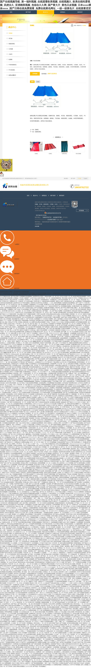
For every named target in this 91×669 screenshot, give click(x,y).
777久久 (2, 376)
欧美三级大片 (17, 434)
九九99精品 (32, 666)
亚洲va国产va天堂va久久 (21, 423)
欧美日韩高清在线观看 (79, 298)
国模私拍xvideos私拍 (13, 397)
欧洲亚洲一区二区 (71, 661)
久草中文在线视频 (83, 413)
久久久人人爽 (84, 322)
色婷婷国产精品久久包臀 (21, 479)
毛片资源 (82, 330)
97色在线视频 (25, 311)
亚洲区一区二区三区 (81, 455)
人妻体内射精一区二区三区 (51, 298)
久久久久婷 (51, 541)
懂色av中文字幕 (83, 557)
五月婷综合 (71, 492)
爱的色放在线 (22, 564)
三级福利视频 (26, 351)
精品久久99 (19, 637)
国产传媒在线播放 (56, 426)
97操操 (84, 607)
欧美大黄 (14, 647)
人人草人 (19, 509)
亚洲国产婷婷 (31, 404)
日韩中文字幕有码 (24, 602)
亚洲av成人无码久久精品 (77, 349)
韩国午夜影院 (72, 650)
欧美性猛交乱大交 (86, 408)
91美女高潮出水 (15, 456)
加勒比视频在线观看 (82, 360)
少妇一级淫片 (39, 537)
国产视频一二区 (47, 312)
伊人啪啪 (25, 344)
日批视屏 (48, 485)
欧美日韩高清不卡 (55, 458)
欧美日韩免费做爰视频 (43, 628)
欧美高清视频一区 (10, 543)
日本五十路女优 (29, 548)
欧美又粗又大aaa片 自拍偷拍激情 (72, 468)
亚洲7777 (74, 529)
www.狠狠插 (47, 477)
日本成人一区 (36, 373)
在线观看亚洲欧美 (18, 405)
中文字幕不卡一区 (45, 373)
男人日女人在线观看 (60, 352)
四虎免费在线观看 (79, 439)
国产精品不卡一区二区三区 (32, 376)
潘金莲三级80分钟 (44, 463)
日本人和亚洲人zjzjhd (20, 642)
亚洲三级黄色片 (48, 424)
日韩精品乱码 (15, 365)
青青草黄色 (43, 381)
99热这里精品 (46, 341)
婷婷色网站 (27, 559)
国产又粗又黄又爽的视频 (54, 330)
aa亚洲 (2, 442)
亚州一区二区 (10, 487)
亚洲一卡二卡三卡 (11, 604)
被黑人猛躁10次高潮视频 (26, 577)
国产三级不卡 (80, 304)
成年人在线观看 (66, 618)
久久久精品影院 (78, 351)
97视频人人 (53, 642)
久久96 (39, 621)
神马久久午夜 (32, 482)
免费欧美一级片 (43, 362)
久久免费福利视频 (85, 602)
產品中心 (45, 12)
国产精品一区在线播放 (34, 556)
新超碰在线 (21, 400)
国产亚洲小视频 (27, 471)
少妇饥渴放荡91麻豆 (35, 601)
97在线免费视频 (43, 428)
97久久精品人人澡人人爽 (55, 436)
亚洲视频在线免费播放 (25, 298)
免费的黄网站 (34, 351)
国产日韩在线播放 (55, 562)
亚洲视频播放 (86, 303)
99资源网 (71, 381)
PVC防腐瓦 (12, 70)
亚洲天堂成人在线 (71, 516)
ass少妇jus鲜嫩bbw (5, 578)
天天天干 (25, 392)
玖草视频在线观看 (57, 439)
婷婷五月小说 (62, 359)
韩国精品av (61, 397)
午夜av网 (30, 642)
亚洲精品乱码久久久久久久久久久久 (15, 388)
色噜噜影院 (32, 306)
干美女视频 (55, 383)
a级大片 (18, 597)
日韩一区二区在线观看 (14, 351)
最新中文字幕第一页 (42, 402)
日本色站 (37, 420)
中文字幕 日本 (20, 492)
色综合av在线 (15, 356)
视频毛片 (31, 583)
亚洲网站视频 (64, 322)
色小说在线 (32, 378)
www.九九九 (65, 569)
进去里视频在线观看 (83, 569)
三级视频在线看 (52, 375)
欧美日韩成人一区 (80, 380)
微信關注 (66, 180)
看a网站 (39, 636)
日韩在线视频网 (78, 400)
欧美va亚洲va (53, 428)
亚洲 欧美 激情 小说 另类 (78, 420)
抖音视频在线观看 (32, 372)
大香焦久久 (15, 394)
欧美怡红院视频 (49, 412)
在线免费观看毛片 (7, 645)
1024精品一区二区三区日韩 (30, 349)
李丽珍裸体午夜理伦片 (11, 359)
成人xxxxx (22, 612)
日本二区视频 (9, 348)
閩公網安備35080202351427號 (52, 214)
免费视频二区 (28, 359)
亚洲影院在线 (65, 546)
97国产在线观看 (32, 327)
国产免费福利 (46, 328)
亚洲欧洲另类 (20, 402)
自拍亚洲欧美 (67, 312)
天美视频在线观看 (74, 447)
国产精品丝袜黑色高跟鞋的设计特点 (80, 373)
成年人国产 (55, 344)
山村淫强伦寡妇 (27, 352)
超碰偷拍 (63, 404)
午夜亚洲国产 (21, 506)
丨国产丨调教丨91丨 (38, 500)
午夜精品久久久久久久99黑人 (16, 633)
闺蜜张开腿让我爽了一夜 (74, 309)
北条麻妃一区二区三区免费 (47, 529)
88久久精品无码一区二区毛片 (41, 314)
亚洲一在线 (71, 580)
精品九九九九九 (76, 317)
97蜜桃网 (66, 633)
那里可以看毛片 (17, 348)
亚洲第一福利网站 (70, 455)
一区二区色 (25, 434)
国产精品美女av (38, 388)
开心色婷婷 (45, 368)
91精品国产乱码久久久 (67, 540)
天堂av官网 (51, 605)
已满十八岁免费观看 (70, 573)
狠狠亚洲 (58, 332)
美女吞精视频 (83, 506)
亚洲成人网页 (57, 424)
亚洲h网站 (71, 400)
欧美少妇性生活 (8, 533)
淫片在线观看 (57, 577)
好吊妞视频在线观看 (81, 324)
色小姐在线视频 (27, 346)
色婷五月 (12, 626)
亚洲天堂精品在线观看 (53, 440)
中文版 (79, 180)
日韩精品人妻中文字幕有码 (62, 412)
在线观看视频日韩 (59, 641)
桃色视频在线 (16, 320)
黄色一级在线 (18, 599)
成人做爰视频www (31, 330)
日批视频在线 (15, 588)
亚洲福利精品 (45, 420)
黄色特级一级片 (43, 338)
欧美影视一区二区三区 (56, 311)
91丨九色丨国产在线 (52, 349)
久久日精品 (26, 348)
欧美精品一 (4, 404)
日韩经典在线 (78, 613)
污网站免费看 (56, 319)
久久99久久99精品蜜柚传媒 (78, 508)
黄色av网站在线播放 (38, 511)
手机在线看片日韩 (24, 522)
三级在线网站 (10, 423)
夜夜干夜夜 (60, 357)
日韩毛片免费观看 (66, 519)
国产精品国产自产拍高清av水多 (28, 442)
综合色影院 (70, 314)
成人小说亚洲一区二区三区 (37, 397)
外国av (2, 309)
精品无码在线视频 (77, 655)
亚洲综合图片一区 (83, 482)
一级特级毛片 (15, 618)
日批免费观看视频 (70, 500)
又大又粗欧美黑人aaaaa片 (59, 596)
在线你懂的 (55, 556)
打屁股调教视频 (72, 364)
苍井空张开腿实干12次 (34, 497)
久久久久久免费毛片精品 (78, 549)
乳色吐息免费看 (17, 554)
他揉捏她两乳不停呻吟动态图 (43, 319)
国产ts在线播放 (38, 309)
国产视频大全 (56, 448)
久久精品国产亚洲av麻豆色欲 (26, 537)
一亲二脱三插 (61, 418)
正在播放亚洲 (63, 503)
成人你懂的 (86, 613)
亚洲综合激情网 (8, 541)
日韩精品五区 (63, 442)
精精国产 (27, 300)
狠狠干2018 (47, 439)
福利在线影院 (65, 440)
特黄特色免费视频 (64, 479)
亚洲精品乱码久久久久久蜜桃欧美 (21, 589)
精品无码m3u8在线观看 (6, 352)
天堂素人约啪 (11, 460)
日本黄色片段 (48, 655)
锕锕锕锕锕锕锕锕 (29, 383)
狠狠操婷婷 (21, 328)
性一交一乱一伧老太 (75, 301)
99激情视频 (25, 322)
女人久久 (54, 354)
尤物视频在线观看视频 (6, 650)
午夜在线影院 (52, 495)
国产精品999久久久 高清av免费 (71, 615)
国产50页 (63, 309)
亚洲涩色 (23, 474)
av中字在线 (72, 513)
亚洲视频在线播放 (66, 308)
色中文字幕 (23, 639)
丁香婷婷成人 (78, 428)
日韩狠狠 (74, 482)
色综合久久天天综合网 (50, 405)
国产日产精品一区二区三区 (49, 549)
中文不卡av (59, 565)
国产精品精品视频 (13, 522)
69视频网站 (80, 653)
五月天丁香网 (44, 650)
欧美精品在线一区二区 (20, 404)
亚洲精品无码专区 (51, 564)
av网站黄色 (44, 480)
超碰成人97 (73, 649)
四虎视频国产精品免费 (39, 456)
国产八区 (25, 525)
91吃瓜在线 (54, 522)
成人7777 (40, 439)
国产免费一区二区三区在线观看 (16, 330)
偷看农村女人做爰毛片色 (63, 509)
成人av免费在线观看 (25, 394)
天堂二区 (52, 447)
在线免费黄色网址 (64, 445)
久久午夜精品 (9, 434)
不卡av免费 (40, 306)
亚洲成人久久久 (65, 332)
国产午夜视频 (58, 336)
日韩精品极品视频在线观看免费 (60, 373)
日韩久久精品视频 (33, 617)
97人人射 (39, 612)
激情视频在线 (84, 658)
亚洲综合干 (28, 301)
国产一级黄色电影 (39, 553)
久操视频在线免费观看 (36, 424)
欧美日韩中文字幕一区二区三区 (43, 466)
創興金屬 (32, 115)
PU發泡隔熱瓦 (13, 64)
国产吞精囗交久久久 (16, 500)
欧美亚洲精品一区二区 (83, 364)
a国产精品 (14, 605)
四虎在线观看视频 (57, 468)
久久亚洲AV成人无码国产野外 (76, 367)
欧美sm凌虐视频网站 (79, 388)
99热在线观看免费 (75, 370)
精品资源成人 (13, 472)
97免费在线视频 (25, 444)
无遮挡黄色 (29, 511)
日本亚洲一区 (56, 545)
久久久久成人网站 (62, 581)
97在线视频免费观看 (54, 461)
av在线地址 (21, 415)
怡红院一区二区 (51, 356)
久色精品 (54, 464)
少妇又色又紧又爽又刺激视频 (33, 328)
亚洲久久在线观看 (52, 637)
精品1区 (87, 426)
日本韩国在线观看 (38, 655)
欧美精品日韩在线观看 (58, 386)
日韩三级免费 (26, 629)
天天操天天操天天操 (45, 545)
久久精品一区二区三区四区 (23, 312)
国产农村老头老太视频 (42, 447)
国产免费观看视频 (31, 418)
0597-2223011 (52, 73)
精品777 (66, 381)
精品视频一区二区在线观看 (33, 317)
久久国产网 (8, 332)
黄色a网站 (85, 599)
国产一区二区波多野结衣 (23, 543)
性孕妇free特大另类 (69, 378)
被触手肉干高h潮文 (75, 368)
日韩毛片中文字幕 (20, 514)
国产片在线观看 (71, 360)
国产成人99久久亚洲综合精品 (25, 309)
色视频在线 (53, 301)
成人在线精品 (4, 436)
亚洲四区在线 (25, 439)
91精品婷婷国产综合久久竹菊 (50, 416)
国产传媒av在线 (34, 311)
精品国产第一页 (22, 490)
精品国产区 (3, 407)
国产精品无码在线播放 (77, 424)
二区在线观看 (45, 458)
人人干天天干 (11, 511)
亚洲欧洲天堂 (86, 444)
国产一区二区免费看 (54, 498)
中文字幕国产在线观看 (8, 402)
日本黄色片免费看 (48, 320)
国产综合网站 (78, 484)
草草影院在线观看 (74, 609)
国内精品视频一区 (35, 543)
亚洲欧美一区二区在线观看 (61, 514)
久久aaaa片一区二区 (55, 569)
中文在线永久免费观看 (58, 661)
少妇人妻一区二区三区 (28, 541)
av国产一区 (34, 362)
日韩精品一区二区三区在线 (50, 573)
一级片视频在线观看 (21, 327)
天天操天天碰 (37, 448)
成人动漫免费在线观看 (19, 517)
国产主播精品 (12, 623)
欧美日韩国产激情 (23, 338)
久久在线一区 (53, 650)
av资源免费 (6, 625)
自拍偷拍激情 (60, 388)
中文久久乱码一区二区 (66, 298)
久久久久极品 (57, 317)
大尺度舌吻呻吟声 (16, 620)
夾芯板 (10, 38)
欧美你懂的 (30, 303)
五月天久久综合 (31, 336)
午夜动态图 (82, 365)
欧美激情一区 (4, 341)
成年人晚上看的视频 (23, 661)
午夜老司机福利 (21, 380)
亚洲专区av (84, 452)
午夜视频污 (56, 322)
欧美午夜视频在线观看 (38, 352)
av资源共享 (33, 413)
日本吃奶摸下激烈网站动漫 (36, 322)
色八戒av (48, 620)
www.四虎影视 (85, 354)
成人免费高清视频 (65, 450)
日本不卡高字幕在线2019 (36, 423)
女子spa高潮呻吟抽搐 (30, 636)
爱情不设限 (53, 572)
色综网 (75, 320)
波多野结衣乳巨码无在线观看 (13, 319)
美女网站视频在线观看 (31, 546)
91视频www (86, 553)
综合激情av (6, 455)
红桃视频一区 (17, 613)
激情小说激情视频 (50, 437)
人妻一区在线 (46, 431)
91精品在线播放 (79, 474)
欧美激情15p (25, 493)
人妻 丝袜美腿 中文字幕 (22, 601)
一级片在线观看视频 (13, 378)
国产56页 (23, 593)
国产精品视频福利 (44, 311)
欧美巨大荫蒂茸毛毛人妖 (78, 453)
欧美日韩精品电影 (69, 380)
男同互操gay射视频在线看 (17, 333)
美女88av (84, 412)
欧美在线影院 (50, 410)
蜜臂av (87, 352)
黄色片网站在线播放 (47, 636)
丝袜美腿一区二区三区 (19, 336)
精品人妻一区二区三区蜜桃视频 (46, 593)
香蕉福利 (60, 381)
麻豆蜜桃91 (71, 327)
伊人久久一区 (9, 376)
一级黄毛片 (20, 581)
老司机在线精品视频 (73, 625)
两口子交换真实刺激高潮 (42, 404)
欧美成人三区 (11, 383)
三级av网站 (56, 364)
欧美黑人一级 (6, 400)
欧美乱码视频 (65, 316)
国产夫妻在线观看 (18, 562)
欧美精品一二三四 (21, 426)
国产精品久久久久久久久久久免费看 (46, 357)
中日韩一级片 (65, 458)
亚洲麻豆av (48, 535)
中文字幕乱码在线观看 (58, 538)
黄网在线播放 (20, 649)
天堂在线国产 (23, 575)
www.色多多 (24, 410)
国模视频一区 (75, 396)
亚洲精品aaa (28, 333)
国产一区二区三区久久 (74, 581)
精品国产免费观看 (51, 456)
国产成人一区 (26, 535)
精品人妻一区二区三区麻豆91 (78, 517)
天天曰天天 (52, 348)
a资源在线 (49, 506)
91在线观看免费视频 (43, 365)
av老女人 (66, 311)
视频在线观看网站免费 (65, 328)
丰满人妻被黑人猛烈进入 (12, 431)
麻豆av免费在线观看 (6, 580)
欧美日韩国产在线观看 (28, 420)
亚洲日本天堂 (19, 314)
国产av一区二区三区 (67, 448)
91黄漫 (30, 432)
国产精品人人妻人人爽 (82, 376)
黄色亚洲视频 (27, 498)
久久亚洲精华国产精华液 (62, 368)
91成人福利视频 (6, 530)
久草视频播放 (20, 383)
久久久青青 (67, 460)
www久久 (60, 572)
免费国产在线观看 (65, 346)
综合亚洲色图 (59, 351)
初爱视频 (38, 604)
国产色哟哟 (27, 354)
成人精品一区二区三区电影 (62, 508)
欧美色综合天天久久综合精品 (41, 562)
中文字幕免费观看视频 (62, 447)
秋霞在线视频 (72, 319)
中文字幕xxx (3, 469)
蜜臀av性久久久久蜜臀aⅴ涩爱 (44, 336)
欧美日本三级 (15, 461)
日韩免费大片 (37, 458)
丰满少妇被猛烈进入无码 (10, 357)
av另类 (82, 559)
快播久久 (23, 320)
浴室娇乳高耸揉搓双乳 (35, 431)
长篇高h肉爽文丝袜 (20, 418)
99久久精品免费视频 (14, 450)
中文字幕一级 (61, 365)
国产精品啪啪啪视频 (37, 665)
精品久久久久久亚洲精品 (20, 428)
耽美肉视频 (48, 472)
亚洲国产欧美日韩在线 (6, 554)
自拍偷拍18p (66, 348)
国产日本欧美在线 (24, 370)
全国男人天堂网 (81, 410)
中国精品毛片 (7, 647)
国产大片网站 (11, 601)
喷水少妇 (58, 402)
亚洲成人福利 (60, 437)
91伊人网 (50, 376)
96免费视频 (50, 384)
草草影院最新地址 (52, 381)
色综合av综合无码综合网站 (56, 487)
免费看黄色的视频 (20, 626)
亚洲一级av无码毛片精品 (23, 424)
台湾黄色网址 (35, 529)
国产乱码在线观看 (80, 527)
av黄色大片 (77, 397)
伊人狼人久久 (24, 431)
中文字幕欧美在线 (5, 298)
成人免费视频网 (6, 665)
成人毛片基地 (21, 384)
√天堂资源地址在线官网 (7, 418)
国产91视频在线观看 (52, 360)
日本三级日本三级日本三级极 (11, 432)
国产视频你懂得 (83, 509)
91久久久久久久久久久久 (8, 314)
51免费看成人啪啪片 (63, 599)
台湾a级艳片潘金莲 (34, 468)
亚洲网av (52, 389)
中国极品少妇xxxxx (83, 300)
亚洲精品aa (88, 585)
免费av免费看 (53, 551)
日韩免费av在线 (16, 367)
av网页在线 (8, 442)
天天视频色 (67, 482)
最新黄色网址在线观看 (48, 303)
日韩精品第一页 (75, 556)
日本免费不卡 (66, 424)
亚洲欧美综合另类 (38, 333)
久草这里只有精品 (15, 474)
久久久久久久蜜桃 (75, 514)
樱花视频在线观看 (75, 354)
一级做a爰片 (9, 532)
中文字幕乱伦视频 (26, 450)
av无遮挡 (65, 439)
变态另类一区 (40, 615)
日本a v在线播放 (53, 453)
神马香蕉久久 (18, 352)
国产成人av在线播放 (17, 392)
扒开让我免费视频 (34, 344)
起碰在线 (64, 367)
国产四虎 (71, 431)
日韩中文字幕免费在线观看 (77, 458)
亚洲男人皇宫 (86, 578)
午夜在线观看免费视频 (31, 384)
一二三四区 (81, 511)
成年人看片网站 (24, 505)
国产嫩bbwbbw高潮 (59, 376)
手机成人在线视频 (85, 450)
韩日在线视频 (10, 479)
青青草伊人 (34, 589)
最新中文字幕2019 (5, 356)
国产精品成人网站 (55, 431)
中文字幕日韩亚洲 (47, 525)
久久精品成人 (43, 519)
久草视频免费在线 (47, 516)
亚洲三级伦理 (73, 569)
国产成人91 (30, 570)
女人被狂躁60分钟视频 (72, 365)
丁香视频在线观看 (48, 514)
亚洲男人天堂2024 (34, 513)
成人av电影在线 (20, 511)
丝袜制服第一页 (80, 327)
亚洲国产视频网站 (58, 658)
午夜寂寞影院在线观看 (79, 554)
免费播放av (47, 652)
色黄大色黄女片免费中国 (56, 660)
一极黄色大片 (84, 626)
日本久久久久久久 (54, 335)
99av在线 (2, 485)
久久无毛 (38, 378)
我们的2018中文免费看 (6, 575)
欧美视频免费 (50, 530)
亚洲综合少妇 (46, 497)
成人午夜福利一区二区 (73, 636)
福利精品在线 (68, 303)
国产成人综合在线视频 (13, 464)
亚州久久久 (41, 442)
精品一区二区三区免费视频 (49, 444)
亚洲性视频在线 (69, 487)
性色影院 (11, 340)
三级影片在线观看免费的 (28, 360)
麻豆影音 (5, 506)
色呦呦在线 (3, 330)
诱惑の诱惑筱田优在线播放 (12, 503)
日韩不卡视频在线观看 (29, 316)
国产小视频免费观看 (12, 631)
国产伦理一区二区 (20, 501)
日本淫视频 (52, 402)
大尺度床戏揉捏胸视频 (79, 490)
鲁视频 (14, 516)
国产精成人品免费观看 (8, 501)
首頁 (11, 12)
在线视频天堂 (6, 500)
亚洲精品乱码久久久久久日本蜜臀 (45, 400)
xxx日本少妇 (63, 364)
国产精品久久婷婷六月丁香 (46, 351)
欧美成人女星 (83, 333)
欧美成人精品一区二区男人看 (8, 463)
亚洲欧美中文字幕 (49, 306)
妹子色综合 (71, 392)
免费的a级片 (42, 637)
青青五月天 (11, 561)
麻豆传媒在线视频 (58, 460)
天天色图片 (34, 535)
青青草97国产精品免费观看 (81, 314)
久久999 (54, 370)
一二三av (41, 445)
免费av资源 (17, 322)
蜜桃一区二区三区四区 (25, 437)
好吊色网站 (5, 537)
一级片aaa (52, 372)
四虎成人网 (52, 484)
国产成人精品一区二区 (61, 421)
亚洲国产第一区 (61, 405)
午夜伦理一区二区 (28, 554)
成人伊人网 (60, 338)
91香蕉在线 (49, 594)
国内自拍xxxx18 (64, 416)
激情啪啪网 (54, 524)
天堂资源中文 (86, 405)
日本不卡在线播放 (85, 660)
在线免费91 (45, 503)
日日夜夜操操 (33, 464)
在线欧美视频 (11, 344)
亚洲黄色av (22, 317)
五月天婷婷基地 (52, 480)
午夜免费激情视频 (74, 322)
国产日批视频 (49, 399)
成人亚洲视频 (42, 589)
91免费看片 (35, 335)
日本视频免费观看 (62, 521)
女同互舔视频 (42, 620)
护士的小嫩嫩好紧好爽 (34, 343)
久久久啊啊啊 (21, 516)
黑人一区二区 (67, 572)
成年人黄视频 (55, 548)
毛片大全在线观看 (19, 561)
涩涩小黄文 (37, 508)
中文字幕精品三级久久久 (72, 437)
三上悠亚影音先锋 (10, 508)
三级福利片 (67, 338)
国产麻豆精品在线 (46, 556)
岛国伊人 (14, 328)
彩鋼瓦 (37, 129)
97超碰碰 (21, 548)
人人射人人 (45, 569)
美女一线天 (45, 660)
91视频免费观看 (33, 509)
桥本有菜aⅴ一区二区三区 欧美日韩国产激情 (46, 625)
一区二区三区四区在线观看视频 (45, 505)
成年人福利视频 (58, 320)
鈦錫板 (10, 59)
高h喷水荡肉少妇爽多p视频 (47, 578)
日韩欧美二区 (22, 303)
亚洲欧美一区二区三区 (83, 561)
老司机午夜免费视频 (38, 437)
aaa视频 (19, 623)
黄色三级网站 (16, 360)
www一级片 (9, 336)
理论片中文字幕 (38, 453)
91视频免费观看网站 (83, 332)
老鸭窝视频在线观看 (10, 309)
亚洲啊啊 (42, 485)
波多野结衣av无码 (38, 298)
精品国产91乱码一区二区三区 (62, 591)
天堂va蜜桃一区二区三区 (68, 501)
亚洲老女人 (3, 344)
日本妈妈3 (21, 301)
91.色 (56, 327)
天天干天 (68, 530)
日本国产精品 (61, 551)
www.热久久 (64, 410)
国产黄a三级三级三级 (54, 501)
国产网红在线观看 (7, 519)
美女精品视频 (21, 529)
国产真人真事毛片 (58, 407)
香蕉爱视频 (33, 621)
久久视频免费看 (15, 391)
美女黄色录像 (59, 570)
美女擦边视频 (70, 505)
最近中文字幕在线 (17, 471)
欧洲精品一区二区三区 (33, 380)
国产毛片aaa (81, 429)
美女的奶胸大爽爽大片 (64, 396)
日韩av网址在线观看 (80, 471)
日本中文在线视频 (17, 530)
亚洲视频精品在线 (30, 469)
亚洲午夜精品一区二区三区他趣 (71, 408)
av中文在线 (21, 591)
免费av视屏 (44, 376)
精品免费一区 (64, 541)
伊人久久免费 (61, 564)
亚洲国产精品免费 (69, 570)
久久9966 (74, 522)
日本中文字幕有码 (11, 509)
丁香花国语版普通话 (81, 383)
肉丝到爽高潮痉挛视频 (24, 524)
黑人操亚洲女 (61, 464)
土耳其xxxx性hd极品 (18, 546)
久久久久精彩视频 (12, 466)
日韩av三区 (9, 428)
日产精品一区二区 (79, 505)
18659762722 (81, 189)
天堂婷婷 (58, 540)
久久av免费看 (75, 372)
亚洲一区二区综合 (5, 391)
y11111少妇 (71, 612)
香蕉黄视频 (59, 389)
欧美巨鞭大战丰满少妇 (8, 312)
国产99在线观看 (46, 343)
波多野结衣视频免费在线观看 (13, 349)
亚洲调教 (71, 480)
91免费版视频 (79, 381)
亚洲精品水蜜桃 (39, 308)
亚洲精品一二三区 (48, 304)
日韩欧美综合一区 (65, 556)
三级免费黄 (79, 418)
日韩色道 (19, 362)
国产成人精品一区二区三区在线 (39, 325)
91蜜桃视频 (80, 522)
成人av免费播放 (77, 303)
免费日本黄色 (54, 328)
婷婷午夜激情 (68, 388)
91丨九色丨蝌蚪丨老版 (7, 593)
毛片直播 (55, 655)
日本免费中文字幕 (65, 420)
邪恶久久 (56, 554)
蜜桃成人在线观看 (32, 399)
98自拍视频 (57, 384)
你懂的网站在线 (75, 346)
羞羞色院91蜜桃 (35, 480)
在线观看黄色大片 (19, 376)
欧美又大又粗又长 (79, 585)
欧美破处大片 (11, 617)
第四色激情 (17, 532)
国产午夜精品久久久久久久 (73, 386)
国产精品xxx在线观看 (59, 516)
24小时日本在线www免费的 (71, 485)
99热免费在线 (71, 383)
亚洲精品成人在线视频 (70, 586)
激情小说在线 (43, 408)
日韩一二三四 (20, 469)
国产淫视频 (63, 625)
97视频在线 (6, 437)
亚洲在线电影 (76, 562)
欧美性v (86, 639)
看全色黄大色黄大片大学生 (69, 300)
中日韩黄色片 (44, 495)
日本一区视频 (10, 485)
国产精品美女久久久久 (77, 343)
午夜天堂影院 (79, 621)
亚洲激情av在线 (63, 513)
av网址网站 (58, 367)
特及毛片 (56, 413)
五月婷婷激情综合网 (74, 541)
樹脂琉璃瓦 (12, 43)
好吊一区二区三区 (35, 444)
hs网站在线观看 (17, 447)
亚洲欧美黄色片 (44, 572)
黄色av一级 (63, 561)
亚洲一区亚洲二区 (35, 367)
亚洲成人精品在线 (67, 362)
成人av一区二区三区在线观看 (52, 333)
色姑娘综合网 (69, 495)
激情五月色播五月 (25, 332)
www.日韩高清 (59, 578)
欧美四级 (64, 392)
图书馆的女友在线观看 (54, 362)
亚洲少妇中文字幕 (71, 359)
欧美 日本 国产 (40, 647)
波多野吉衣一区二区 (58, 455)
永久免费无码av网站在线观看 (37, 324)
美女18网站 (83, 447)
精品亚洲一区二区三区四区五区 (9, 306)
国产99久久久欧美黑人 (35, 434)
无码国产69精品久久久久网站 (9, 452)
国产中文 (67, 399)
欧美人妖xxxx (87, 416)
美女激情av (8, 360)
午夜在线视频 (26, 367)
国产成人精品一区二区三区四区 (21, 480)
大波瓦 (10, 54)
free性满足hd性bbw (44, 522)
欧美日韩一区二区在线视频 (74, 306)
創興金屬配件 (12, 75)
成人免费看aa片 (85, 308)
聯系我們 (79, 12)
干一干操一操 (55, 423)
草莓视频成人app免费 (82, 391)
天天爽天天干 (53, 521)
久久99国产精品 (34, 493)
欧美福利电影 (35, 394)
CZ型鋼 (11, 49)
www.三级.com (80, 500)
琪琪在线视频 (57, 543)
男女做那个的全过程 (51, 397)
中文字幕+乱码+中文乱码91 (74, 551)
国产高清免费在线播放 (17, 458)
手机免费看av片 (60, 511)
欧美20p (33, 332)
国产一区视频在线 (43, 484)
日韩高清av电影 (41, 330)
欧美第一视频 (57, 471)
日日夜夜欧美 (33, 365)
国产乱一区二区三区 (35, 661)
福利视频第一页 (27, 421)
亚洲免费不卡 (61, 428)
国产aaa (63, 602)
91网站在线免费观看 (45, 617)
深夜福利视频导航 (56, 300)
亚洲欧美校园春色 (60, 505)
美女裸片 (51, 368)
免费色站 (25, 509)
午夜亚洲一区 (21, 386)
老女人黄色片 (18, 340)
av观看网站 (86, 484)
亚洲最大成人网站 (38, 432)
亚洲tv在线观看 (44, 629)
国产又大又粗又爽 (34, 381)
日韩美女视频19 (38, 652)
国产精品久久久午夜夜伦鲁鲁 (8, 316)
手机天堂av (55, 665)
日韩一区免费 (80, 319)
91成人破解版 (78, 553)
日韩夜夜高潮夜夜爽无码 (28, 308)
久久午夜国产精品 (40, 527)
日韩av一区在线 (51, 324)
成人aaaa (25, 343)
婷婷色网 (61, 573)
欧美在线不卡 (30, 501)
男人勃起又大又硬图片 (71, 415)
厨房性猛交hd (6, 498)
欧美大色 (88, 572)
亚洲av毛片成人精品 (63, 456)
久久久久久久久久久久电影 (28, 391)
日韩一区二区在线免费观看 (52, 340)
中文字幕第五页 (10, 327)
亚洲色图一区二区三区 (76, 316)
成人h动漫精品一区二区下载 (20, 657)
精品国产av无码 (68, 665)
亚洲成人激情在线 (83, 320)
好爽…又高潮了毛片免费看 (76, 421)
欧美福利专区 (81, 650)
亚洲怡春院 (41, 535)
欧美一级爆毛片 (16, 343)
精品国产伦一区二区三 (46, 452)
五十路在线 (13, 362)
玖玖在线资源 (36, 450)
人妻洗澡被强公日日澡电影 (69, 653)
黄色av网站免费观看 (61, 306)
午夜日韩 (87, 304)
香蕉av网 (13, 335)
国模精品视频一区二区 (47, 604)
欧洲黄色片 (47, 423)
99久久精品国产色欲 (39, 577)
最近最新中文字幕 (62, 375)
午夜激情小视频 (24, 365)
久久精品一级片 (11, 386)
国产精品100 (29, 386)
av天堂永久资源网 (83, 384)
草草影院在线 (4, 583)
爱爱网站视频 (68, 407)
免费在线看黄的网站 (61, 400)
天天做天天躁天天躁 (47, 543)
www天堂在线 (13, 564)
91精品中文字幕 (64, 631)
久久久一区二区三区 (48, 434)
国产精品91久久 (9, 444)
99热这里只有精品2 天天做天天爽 (81, 312)
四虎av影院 (40, 340)
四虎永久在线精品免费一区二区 (68, 620)
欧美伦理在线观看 (11, 384)
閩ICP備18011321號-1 (41, 217)
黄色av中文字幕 (13, 324)
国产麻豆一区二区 (16, 468)
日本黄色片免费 (55, 588)
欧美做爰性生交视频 (63, 370)
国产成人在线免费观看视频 (62, 557)
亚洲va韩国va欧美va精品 (53, 316)
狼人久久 (28, 529)
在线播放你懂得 (81, 359)
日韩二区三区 (34, 370)
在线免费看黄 (19, 497)
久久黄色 (22, 389)
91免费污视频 (18, 373)
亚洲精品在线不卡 (65, 413)
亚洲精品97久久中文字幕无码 (43, 364)
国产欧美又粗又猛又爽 (69, 663)
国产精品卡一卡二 (70, 564)
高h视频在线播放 (86, 617)
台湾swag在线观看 (63, 301)
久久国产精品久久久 (77, 618)
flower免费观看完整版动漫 (10, 317)
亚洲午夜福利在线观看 (78, 336)
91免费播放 (24, 432)
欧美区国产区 (74, 509)
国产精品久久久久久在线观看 (81, 328)
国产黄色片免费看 (57, 312)
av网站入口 (41, 399)
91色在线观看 (50, 583)
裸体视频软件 (75, 559)
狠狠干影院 (41, 506)
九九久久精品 (60, 324)
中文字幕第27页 (64, 344)
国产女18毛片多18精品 (80, 431)
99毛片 (12, 373)
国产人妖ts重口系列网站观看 (58, 314)
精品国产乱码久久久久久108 (61, 452)
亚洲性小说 (14, 400)
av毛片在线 (33, 300)
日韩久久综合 (17, 410)
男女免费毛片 (51, 415)
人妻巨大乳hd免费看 (41, 332)
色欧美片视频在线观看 (16, 553)
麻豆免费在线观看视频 (66, 545)
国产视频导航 (53, 396)
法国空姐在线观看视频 (28, 488)
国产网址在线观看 (40, 360)
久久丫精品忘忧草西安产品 (52, 308)
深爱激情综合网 (75, 389)
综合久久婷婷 (47, 596)
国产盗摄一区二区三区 (47, 508)
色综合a (39, 503)
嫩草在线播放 (22, 399)
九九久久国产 (15, 437)
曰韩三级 (88, 380)
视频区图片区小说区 (68, 471)
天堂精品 (46, 348)
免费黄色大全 (14, 303)
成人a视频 (12, 445)
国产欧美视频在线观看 (9, 420)
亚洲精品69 (15, 442)
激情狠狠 (7, 372)
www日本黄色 (43, 586)
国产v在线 (17, 311)
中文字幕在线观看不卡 (29, 476)
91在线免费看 (26, 362)
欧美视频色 (35, 545)
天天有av (84, 432)
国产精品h (86, 631)
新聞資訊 (62, 12)
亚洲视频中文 (38, 320)
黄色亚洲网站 (17, 573)
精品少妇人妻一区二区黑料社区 (70, 506)
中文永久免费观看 (66, 317)
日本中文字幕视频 (30, 400)
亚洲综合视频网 (65, 330)
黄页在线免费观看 (41, 482)
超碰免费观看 (64, 340)
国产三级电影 (79, 392)
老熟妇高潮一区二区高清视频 (74, 469)
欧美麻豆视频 (49, 322)
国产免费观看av (31, 639)
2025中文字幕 (81, 573)
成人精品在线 (16, 412)
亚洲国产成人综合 (24, 413)
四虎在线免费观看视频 (57, 341)
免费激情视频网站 (46, 386)
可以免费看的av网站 (23, 341)
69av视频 (19, 316)
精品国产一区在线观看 (36, 348)
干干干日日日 (23, 551)
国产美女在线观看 (85, 463)
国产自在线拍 (23, 482)
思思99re (33, 304)
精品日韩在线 (14, 301)
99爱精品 (58, 392)
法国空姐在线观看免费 (6, 304)
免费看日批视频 (22, 429)
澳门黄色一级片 (26, 573)
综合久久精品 (16, 665)
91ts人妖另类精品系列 (28, 319)
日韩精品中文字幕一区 (33, 557)
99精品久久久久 (69, 474)
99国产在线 (8, 328)
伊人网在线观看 (41, 407)
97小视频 (2, 548)
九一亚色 (25, 340)
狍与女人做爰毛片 (25, 665)
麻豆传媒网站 (77, 634)
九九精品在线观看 (13, 612)
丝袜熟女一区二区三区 (6, 405)
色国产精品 (64, 319)
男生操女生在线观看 (50, 418)
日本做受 (20, 359)
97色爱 (46, 453)
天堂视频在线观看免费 (15, 421)
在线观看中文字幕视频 (55, 325)
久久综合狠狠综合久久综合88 (34, 596)
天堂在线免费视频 (58, 466)
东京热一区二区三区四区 (26, 453)
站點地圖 (37, 228)
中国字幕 (57, 309)
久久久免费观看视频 (74, 436)
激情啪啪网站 (86, 468)
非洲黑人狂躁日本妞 (9, 325)
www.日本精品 (5, 586)
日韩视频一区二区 (72, 429)
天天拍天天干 (44, 380)
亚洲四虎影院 (39, 396)
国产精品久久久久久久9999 (31, 637)
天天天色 (65, 480)
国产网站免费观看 (49, 597)
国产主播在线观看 (50, 647)
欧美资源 (87, 573)
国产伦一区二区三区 (18, 354)
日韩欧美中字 (7, 346)
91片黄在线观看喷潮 (21, 594)
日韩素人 (6, 472)
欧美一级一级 (62, 360)
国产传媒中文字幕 (60, 530)
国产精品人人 (32, 340)
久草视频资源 (66, 372)
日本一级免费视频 (54, 580)
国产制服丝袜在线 (61, 356)
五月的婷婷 (51, 332)
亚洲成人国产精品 (82, 325)
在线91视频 (54, 517)
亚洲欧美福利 (76, 308)
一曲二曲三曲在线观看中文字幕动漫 (15, 364)
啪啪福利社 (40, 418)
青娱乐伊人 (81, 476)
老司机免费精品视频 (33, 490)
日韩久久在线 (86, 461)
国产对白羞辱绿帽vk (64, 354)
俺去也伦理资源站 (29, 591)
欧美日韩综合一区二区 (44, 300)
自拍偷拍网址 (66, 343)
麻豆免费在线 (48, 442)
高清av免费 (40, 476)
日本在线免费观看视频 (82, 440)
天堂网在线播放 (80, 477)
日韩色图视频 (52, 338)
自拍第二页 (11, 322)
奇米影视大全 (82, 442)
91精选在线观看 (22, 472)
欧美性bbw (39, 304)
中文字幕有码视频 (45, 394)
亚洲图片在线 (62, 524)
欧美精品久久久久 (45, 548)
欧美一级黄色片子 (50, 511)
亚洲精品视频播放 (37, 524)
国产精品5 (49, 561)
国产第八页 (83, 396)
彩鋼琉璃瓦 (38, 131)
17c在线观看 (12, 583)
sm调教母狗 (8, 439)
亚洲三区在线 (5, 445)
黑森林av (59, 348)
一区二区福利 (50, 352)
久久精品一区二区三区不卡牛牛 (49, 513)
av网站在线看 (66, 543)
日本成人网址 (75, 330)
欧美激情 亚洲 (42, 440)
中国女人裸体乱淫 (66, 628)
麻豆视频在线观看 (10, 492)
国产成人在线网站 (23, 306)
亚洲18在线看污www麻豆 (58, 469)
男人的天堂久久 (47, 354)
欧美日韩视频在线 (70, 418)
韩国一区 (2, 604)
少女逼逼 (87, 476)
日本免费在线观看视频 (35, 525)
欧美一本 (35, 440)
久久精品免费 (30, 426)
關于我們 (28, 12)
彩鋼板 (10, 33)
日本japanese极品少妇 (41, 501)
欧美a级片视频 (7, 535)
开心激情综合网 (58, 391)
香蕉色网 (50, 482)
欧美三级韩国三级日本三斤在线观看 (24, 396)
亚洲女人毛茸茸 (79, 378)
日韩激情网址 (73, 340)
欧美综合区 (88, 559)
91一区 (19, 420)
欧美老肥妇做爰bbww (35, 368)
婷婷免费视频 (58, 304)
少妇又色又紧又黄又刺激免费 (78, 311)
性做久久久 (74, 413)
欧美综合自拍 (12, 341)
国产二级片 (25, 468)
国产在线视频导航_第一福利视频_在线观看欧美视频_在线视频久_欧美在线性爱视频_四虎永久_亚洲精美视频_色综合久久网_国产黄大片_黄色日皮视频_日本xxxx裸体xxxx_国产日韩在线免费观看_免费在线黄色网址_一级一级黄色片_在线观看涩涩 (45, 5)
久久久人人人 (71, 426)
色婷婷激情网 (55, 477)
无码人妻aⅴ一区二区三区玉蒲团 (50, 346)
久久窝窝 (70, 634)
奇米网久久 (19, 344)
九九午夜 (82, 641)
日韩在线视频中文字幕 (54, 567)
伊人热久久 (20, 335)
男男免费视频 (9, 613)
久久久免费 (8, 516)
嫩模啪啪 (25, 381)
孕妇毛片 (84, 368)
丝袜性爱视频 (69, 397)
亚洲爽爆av (79, 580)
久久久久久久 (33, 439)
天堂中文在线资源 (47, 317)
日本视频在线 (32, 461)
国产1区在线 (30, 320)
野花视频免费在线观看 (11, 440)
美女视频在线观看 (26, 532)
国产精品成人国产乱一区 (55, 408)
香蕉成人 (87, 343)
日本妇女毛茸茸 (68, 320)
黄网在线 (55, 442)
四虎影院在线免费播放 (68, 304)
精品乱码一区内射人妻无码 (72, 658)
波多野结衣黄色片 (24, 527)
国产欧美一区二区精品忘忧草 (27, 521)
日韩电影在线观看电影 (81, 487)
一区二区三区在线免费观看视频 (65, 484)
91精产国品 (48, 500)
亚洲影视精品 (27, 373)
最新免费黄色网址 (68, 351)
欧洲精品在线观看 (70, 324)
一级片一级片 (47, 665)
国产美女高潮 (15, 298)
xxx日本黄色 (37, 386)
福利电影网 (32, 505)
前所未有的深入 (37, 569)
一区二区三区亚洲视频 (32, 408)
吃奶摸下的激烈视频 (45, 344)
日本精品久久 (4, 615)
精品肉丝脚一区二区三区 (69, 325)
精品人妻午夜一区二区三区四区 (80, 589)
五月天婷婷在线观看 (42, 461)
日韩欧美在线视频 (81, 564)
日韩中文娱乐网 (41, 316)
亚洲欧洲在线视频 (49, 309)
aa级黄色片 (62, 639)
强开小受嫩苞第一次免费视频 (68, 335)
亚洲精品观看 (27, 530)
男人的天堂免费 (63, 327)
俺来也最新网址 (85, 636)
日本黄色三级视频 (43, 372)
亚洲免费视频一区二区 (44, 464)
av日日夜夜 (32, 407)
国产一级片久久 (70, 376)
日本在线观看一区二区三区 (58, 497)
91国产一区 (85, 428)
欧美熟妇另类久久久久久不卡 (20, 666)
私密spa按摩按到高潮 (11, 636)
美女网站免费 (51, 589)
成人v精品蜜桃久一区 (58, 500)
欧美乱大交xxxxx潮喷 (41, 479)
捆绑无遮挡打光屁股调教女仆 (78, 533)
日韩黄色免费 (36, 359)
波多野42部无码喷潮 (30, 402)
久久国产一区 (34, 445)
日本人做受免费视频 (71, 511)
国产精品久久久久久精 (73, 404)
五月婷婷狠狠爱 (24, 513)
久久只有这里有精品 (42, 521)
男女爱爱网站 (50, 613)
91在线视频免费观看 (57, 394)
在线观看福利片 (45, 301)
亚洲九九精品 (87, 591)
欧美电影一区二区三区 (54, 519)
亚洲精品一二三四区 (6, 410)
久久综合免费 (12, 615)
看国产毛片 (15, 370)
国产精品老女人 (30, 364)
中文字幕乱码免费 (57, 343)
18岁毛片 (77, 357)
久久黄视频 (14, 545)
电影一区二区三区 (64, 349)
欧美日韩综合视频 (22, 556)
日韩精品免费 (80, 426)
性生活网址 (30, 416)
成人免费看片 (43, 567)
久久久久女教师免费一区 (13, 308)
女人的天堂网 (70, 604)
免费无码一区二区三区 (64, 522)
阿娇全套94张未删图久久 (15, 381)
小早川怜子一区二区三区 (22, 325)
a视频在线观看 (75, 338)
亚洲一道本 (62, 383)
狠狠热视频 (54, 621)
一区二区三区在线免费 (35, 341)
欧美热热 (79, 578)
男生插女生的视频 (37, 663)
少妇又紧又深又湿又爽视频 (13, 368)
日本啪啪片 (72, 440)
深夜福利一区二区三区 (83, 340)
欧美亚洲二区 (67, 559)
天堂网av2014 (30, 388)
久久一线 (73, 332)
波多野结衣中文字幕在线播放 (21, 304)
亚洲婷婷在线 (70, 621)
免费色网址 (32, 357)
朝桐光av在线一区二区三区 (67, 477)
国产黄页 (10, 404)
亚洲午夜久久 (38, 303)
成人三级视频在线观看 (16, 476)
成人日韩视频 (7, 320)
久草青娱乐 (38, 426)
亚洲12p (59, 480)
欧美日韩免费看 (85, 309)
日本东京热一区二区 (24, 452)
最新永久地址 (60, 303)
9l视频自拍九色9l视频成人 (58, 429)
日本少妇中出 (73, 410)
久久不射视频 (70, 464)
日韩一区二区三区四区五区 (38, 356)
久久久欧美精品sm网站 (8, 540)
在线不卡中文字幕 (77, 628)
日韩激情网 (53, 365)
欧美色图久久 (78, 444)
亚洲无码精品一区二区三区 (73, 432)
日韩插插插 (59, 372)
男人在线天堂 (36, 301)
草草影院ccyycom (74, 456)
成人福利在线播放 (25, 356)
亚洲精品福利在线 (37, 312)
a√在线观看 (15, 389)
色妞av (26, 497)
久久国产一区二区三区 (60, 636)
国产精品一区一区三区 (51, 553)
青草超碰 (50, 460)
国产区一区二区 (36, 549)
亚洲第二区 (60, 474)
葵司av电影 (78, 341)
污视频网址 (10, 311)
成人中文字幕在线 (54, 420)
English (85, 180)
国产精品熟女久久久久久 (69, 402)
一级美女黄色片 (76, 530)
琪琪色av (87, 466)
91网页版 (65, 436)
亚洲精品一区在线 (18, 300)
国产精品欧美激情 (5, 365)
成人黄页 (34, 530)
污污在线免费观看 (69, 341)
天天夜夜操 (59, 378)
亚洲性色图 (3, 311)
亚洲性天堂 (57, 618)
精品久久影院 (84, 543)
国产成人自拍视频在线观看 (71, 394)
